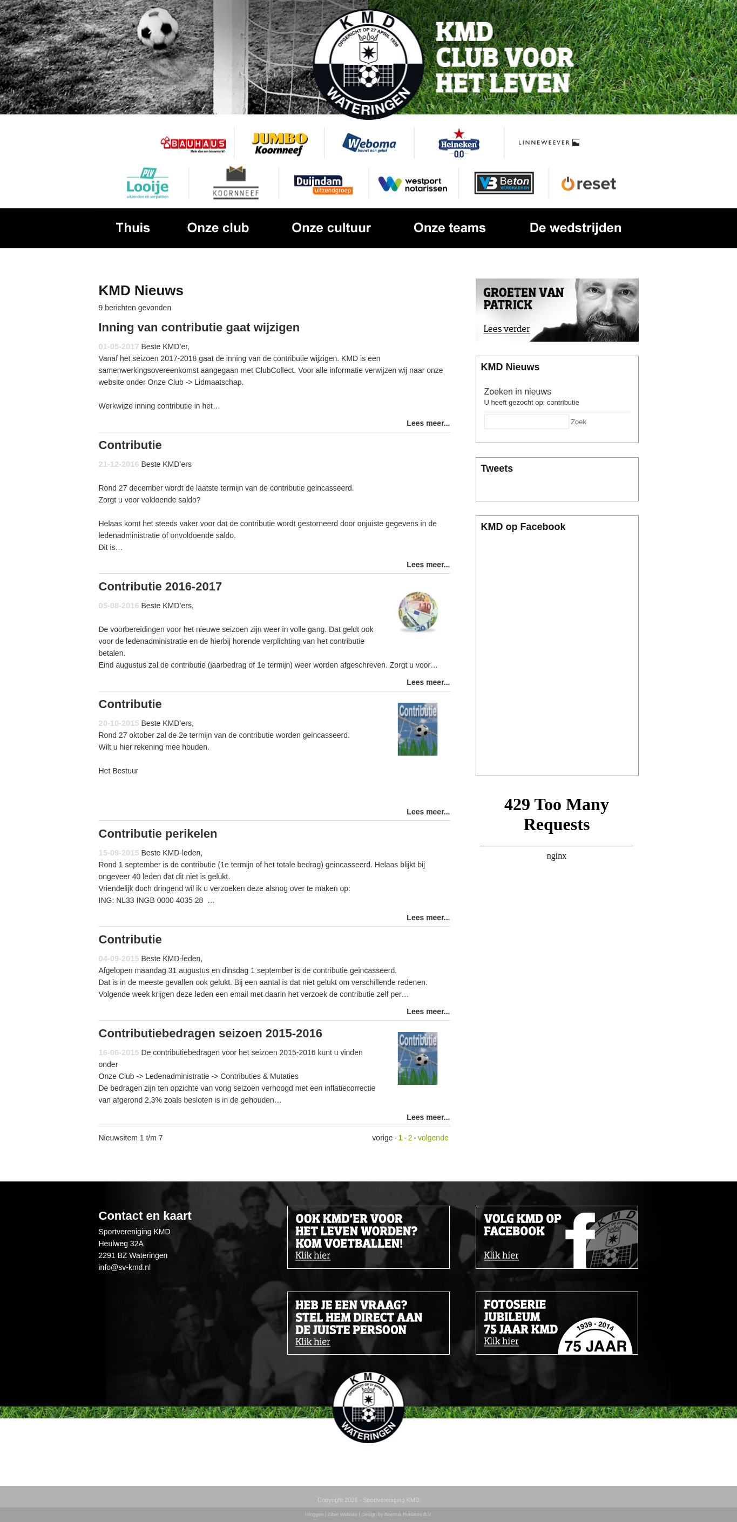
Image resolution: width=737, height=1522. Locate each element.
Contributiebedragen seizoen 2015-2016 (210, 1033)
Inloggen (314, 1514)
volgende (433, 1137)
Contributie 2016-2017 (160, 586)
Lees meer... (428, 423)
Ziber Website (342, 1514)
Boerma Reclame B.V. (408, 1514)
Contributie (130, 445)
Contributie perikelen (158, 833)
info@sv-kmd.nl (125, 1267)
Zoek (578, 422)
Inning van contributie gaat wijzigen (199, 327)
